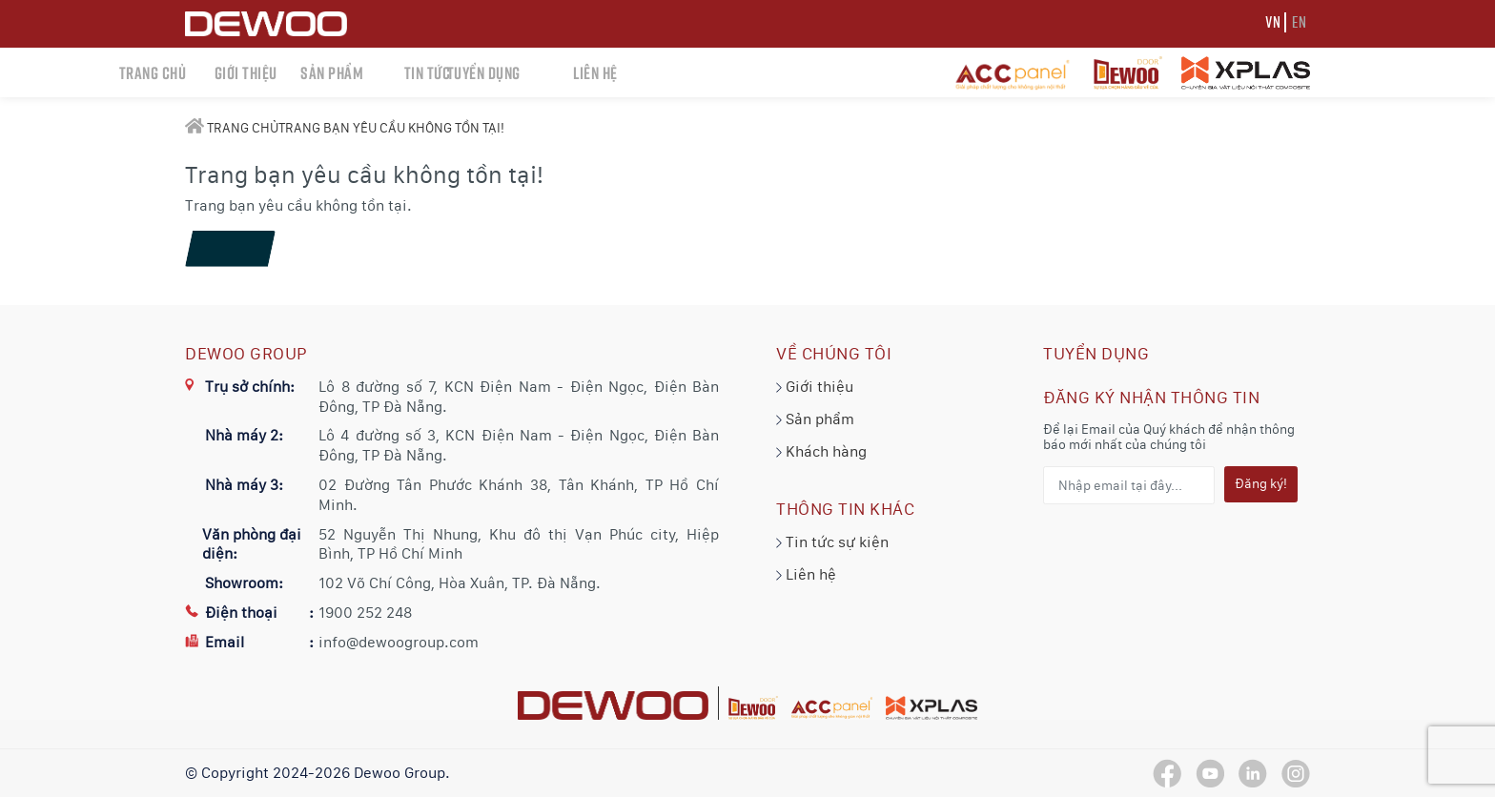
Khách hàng (821, 451)
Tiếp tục (228, 249)
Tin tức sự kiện (832, 542)
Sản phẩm (815, 419)
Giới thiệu (814, 387)
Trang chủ (231, 127)
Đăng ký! (1261, 483)
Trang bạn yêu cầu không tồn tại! (391, 127)
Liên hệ (806, 574)
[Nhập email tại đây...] (1129, 485)
